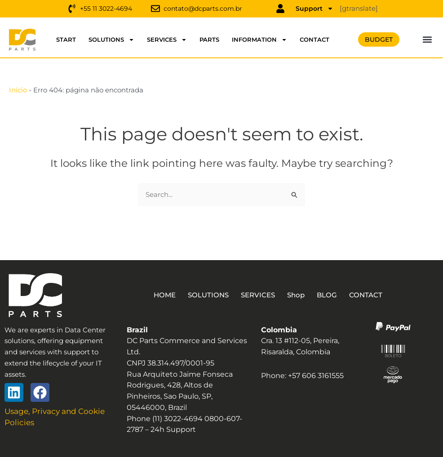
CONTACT (314, 39)
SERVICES (167, 39)
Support (314, 8)
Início (18, 90)
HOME (157, 295)
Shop (298, 295)
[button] (427, 39)
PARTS (209, 39)
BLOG (332, 295)
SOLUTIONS (111, 39)
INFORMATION (259, 39)
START (66, 39)
